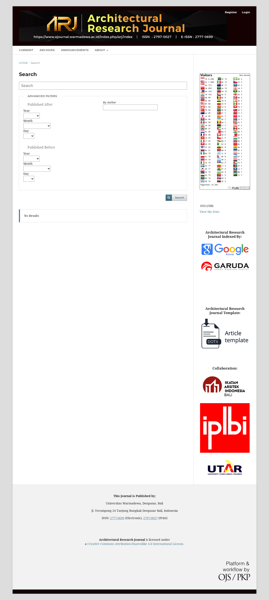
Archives (47, 50)
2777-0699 (117, 518)
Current (26, 50)
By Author (109, 102)
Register (231, 12)
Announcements (74, 50)
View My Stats (209, 212)
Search (179, 197)
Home (23, 62)
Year (26, 111)
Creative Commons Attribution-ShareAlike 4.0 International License (135, 544)
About (100, 50)
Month (28, 121)
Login (246, 12)
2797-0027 (150, 518)
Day (26, 131)
